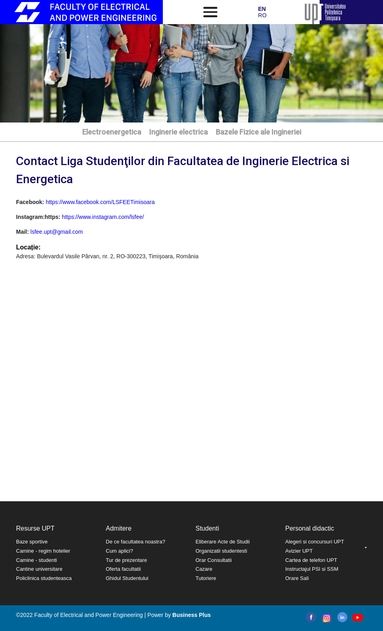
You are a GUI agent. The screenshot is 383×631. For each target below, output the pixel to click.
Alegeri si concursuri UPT (314, 542)
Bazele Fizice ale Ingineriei (258, 132)
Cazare (204, 569)
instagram (325, 618)
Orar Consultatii (214, 560)
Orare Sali (297, 578)
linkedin (342, 617)
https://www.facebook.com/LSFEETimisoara (100, 202)
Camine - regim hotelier (43, 551)
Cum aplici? (119, 551)
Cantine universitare (39, 569)
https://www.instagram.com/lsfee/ (103, 217)
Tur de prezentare (126, 560)
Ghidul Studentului (127, 578)
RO (262, 15)
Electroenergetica (111, 132)
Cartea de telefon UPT (311, 560)
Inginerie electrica (178, 132)
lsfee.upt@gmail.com (56, 232)
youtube (357, 617)
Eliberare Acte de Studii (223, 542)
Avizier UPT (298, 551)
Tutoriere (206, 578)
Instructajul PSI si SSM (311, 569)
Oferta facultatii (123, 569)
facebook (311, 617)
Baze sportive (32, 542)
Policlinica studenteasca (44, 578)
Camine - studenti (36, 560)
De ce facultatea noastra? (135, 542)
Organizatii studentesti (221, 551)
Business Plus (191, 615)
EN (262, 9)
